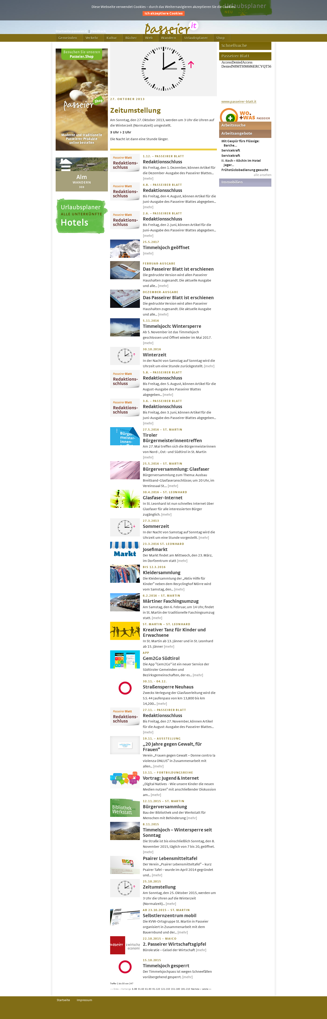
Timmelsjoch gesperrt (166, 965)
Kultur (112, 38)
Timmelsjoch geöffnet (166, 247)
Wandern (168, 38)
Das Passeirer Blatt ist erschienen (178, 269)
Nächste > (196, 989)
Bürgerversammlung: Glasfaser (176, 469)
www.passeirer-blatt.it (238, 101)
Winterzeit (154, 355)
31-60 (141, 989)
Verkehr (92, 38)
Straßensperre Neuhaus (168, 687)
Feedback (98, 31)
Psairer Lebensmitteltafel (170, 858)
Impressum (84, 1000)
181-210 (185, 989)
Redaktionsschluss (162, 161)
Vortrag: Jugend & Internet (171, 778)
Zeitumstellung (159, 887)
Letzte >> (206, 989)
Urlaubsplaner (196, 38)
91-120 (156, 989)
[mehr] (148, 178)
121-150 (165, 989)
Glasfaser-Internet (163, 497)
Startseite (63, 1000)
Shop (220, 38)
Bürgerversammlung (165, 806)
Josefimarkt (155, 549)
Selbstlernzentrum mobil (169, 915)
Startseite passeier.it (71, 31)
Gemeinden (67, 38)
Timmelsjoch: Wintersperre (172, 326)
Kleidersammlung (162, 572)
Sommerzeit (156, 526)
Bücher (131, 38)
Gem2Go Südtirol (161, 658)
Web (149, 38)
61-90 (148, 989)
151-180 (175, 989)
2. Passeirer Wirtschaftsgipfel (174, 944)
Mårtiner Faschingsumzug (171, 601)
